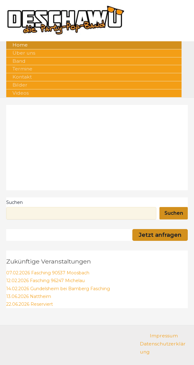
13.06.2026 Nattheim (28, 296)
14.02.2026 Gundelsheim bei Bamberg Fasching (58, 288)
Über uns (23, 53)
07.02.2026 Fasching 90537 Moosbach (47, 273)
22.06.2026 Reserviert (29, 304)
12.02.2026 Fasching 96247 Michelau (45, 280)
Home (20, 45)
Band (19, 61)
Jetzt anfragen (160, 234)
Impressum (164, 336)
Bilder (19, 85)
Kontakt (22, 77)
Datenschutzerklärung (163, 348)
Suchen (14, 202)
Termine (22, 69)
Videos (20, 93)
